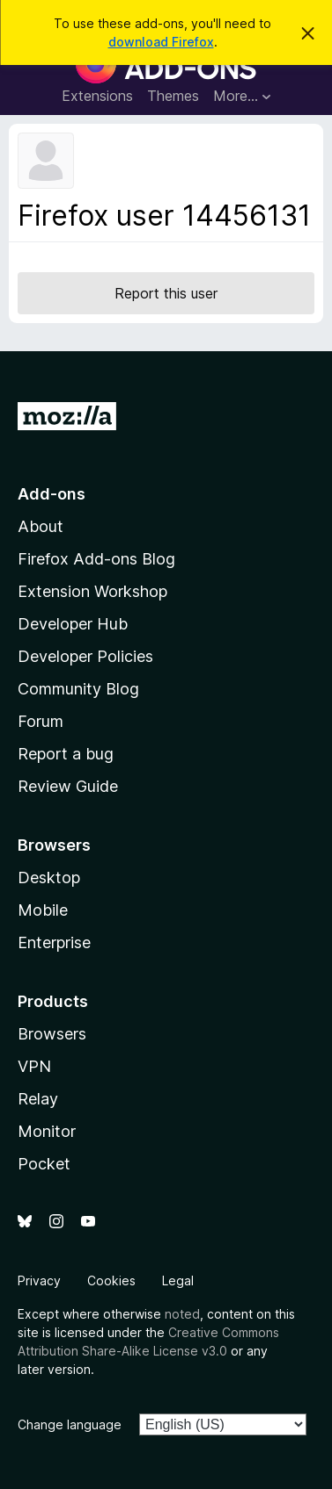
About (40, 526)
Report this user (166, 293)
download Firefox (161, 41)
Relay (38, 1099)
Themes (173, 95)
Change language (70, 1424)
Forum (40, 721)
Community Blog (78, 689)
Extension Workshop (92, 591)
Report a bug (66, 753)
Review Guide (68, 786)
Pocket (44, 1164)
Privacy (39, 1280)
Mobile (43, 910)
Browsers (52, 1034)
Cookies (111, 1280)
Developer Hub (73, 624)
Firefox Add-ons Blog (96, 559)
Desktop (49, 877)
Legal (178, 1280)
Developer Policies (85, 656)
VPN (34, 1066)
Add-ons (51, 494)
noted (182, 1313)
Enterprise (54, 942)
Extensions (97, 95)
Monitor (47, 1131)
